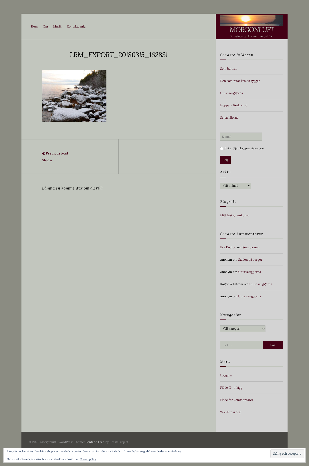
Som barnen (228, 68)
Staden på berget (250, 259)
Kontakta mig (76, 26)
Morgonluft (252, 29)
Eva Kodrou (228, 247)
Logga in (226, 375)
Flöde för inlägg (231, 388)
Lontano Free (95, 442)
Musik (57, 26)
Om (45, 26)
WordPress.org (230, 412)
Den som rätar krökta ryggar (240, 81)
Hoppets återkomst (233, 105)
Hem (34, 26)
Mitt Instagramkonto (234, 215)
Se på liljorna (229, 117)
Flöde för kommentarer (236, 400)
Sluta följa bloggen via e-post (242, 148)
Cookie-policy (88, 459)
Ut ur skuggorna (231, 93)
